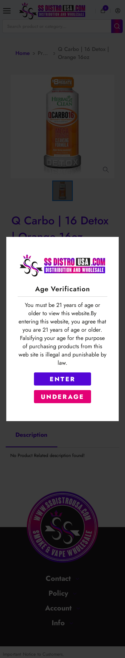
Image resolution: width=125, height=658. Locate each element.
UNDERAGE (62, 396)
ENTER (62, 379)
